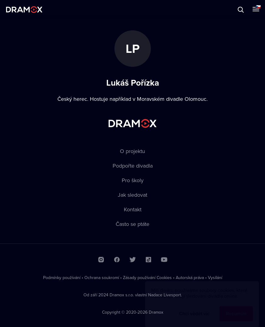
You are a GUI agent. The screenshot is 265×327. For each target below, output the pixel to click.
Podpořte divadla (133, 165)
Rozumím (236, 307)
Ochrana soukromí (101, 277)
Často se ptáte (132, 224)
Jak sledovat (132, 195)
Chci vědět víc (194, 307)
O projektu (132, 151)
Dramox (24, 9)
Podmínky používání (61, 277)
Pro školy (133, 180)
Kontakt (132, 209)
